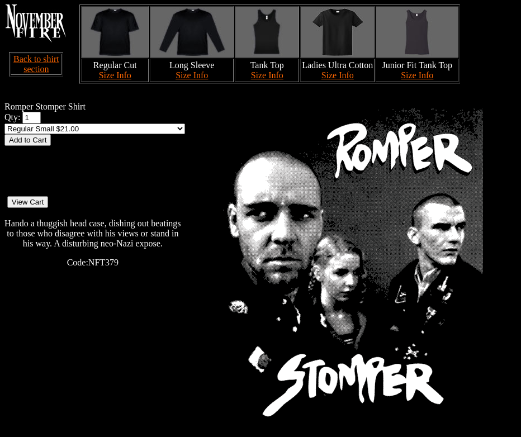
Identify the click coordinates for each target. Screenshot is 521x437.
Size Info (115, 75)
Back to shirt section (36, 64)
